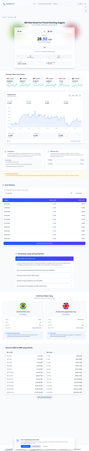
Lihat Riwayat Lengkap (76, 141)
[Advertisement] (44, 11)
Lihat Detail (79, 193)
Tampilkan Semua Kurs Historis (44, 243)
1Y (80, 95)
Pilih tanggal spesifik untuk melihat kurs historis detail (16, 190)
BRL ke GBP (10, 17)
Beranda (4, 17)
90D (77, 95)
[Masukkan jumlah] (44, 47)
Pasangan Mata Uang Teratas (44, 3)
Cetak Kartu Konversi (44, 397)
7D (69, 95)
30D (73, 95)
